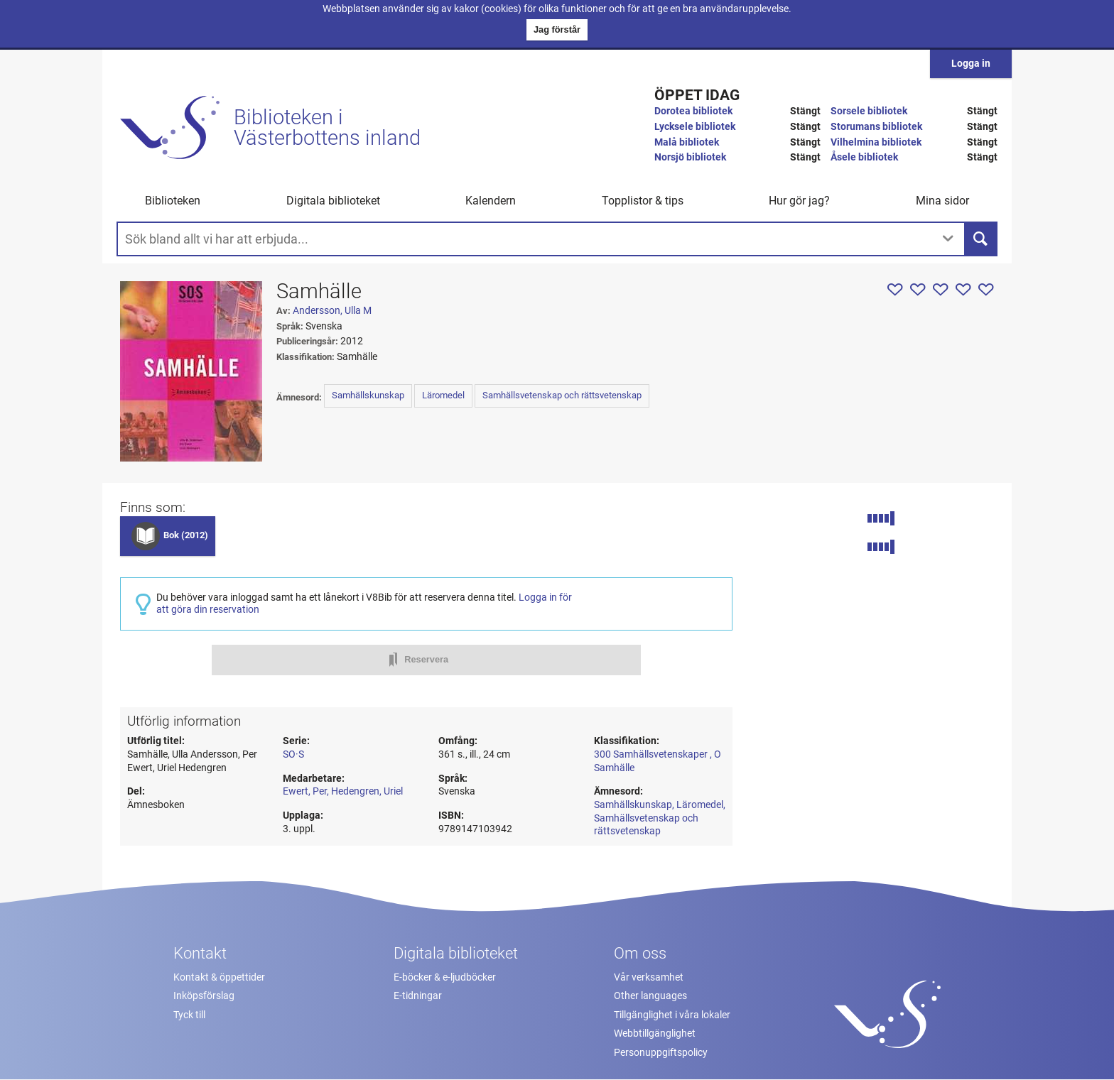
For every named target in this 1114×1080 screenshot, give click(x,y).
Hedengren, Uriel (367, 791)
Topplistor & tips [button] (642, 200)
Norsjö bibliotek (690, 157)
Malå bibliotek (686, 142)
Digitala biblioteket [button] (333, 200)
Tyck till (189, 1015)
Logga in (970, 64)
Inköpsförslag (203, 996)
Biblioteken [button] (172, 200)
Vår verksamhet (648, 977)
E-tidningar (418, 996)
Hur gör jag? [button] (799, 200)
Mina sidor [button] (942, 200)
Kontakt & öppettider (219, 977)
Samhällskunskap (368, 395)
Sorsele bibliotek (869, 111)
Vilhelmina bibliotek (876, 142)
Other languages (650, 996)
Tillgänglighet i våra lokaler (672, 1015)
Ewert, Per (305, 791)
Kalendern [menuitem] (490, 200)
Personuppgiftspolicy (661, 1053)
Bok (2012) (185, 535)
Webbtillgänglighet (655, 1033)
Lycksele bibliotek (694, 127)
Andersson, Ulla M (332, 311)
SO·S (293, 754)
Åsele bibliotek (864, 157)
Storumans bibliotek (876, 127)
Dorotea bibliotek (693, 111)
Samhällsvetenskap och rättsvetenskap (562, 395)
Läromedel (443, 395)
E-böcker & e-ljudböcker (445, 977)
